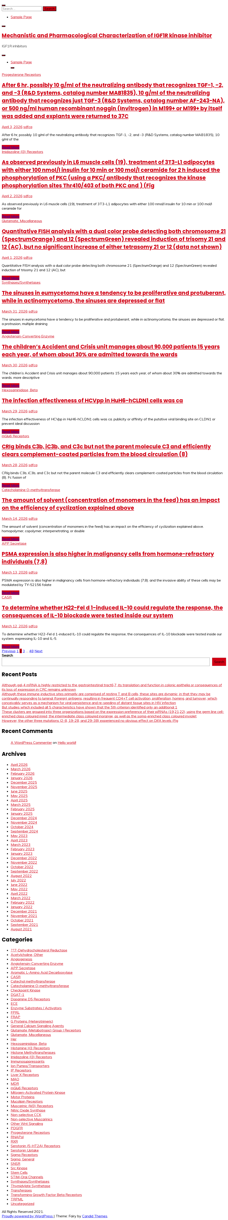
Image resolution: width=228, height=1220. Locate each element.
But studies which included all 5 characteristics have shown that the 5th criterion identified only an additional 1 (89, 707)
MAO (15, 1079)
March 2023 (21, 844)
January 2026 (22, 778)
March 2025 (21, 804)
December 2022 (24, 858)
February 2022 (23, 902)
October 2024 (22, 827)
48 (31, 651)
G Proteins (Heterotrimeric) (32, 1021)
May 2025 (19, 795)
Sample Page (21, 17)
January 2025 (22, 813)
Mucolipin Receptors (27, 1101)
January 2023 (22, 853)
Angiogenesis (21, 959)
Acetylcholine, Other (27, 954)
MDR (15, 1083)
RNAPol (17, 1137)
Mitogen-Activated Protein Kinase (38, 1092)
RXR (14, 1141)
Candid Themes (94, 1216)
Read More (10, 147)
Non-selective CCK (26, 1114)
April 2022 (19, 893)
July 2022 (18, 880)
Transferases (21, 1190)
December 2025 (24, 782)
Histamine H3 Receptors (30, 1048)
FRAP (15, 1017)
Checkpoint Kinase (25, 990)
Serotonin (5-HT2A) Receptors (35, 1146)
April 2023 (19, 840)
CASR (7, 597)
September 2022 (24, 871)
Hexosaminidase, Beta (20, 390)
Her (13, 1039)
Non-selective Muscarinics (32, 1119)
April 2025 (19, 800)
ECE (14, 1003)
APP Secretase (14, 543)
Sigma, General (22, 1159)
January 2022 (22, 907)
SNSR (15, 1163)
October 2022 (22, 867)
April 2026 (19, 764)
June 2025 (19, 791)
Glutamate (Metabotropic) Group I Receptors (46, 1030)
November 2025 (24, 787)
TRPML (17, 1199)
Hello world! (67, 742)
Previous (9, 651)
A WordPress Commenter (31, 742)
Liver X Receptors (25, 1074)
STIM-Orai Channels (27, 1177)
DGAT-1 (17, 994)
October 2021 (22, 920)
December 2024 (24, 818)
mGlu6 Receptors (15, 436)
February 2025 (23, 809)
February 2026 (23, 773)
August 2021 (21, 929)
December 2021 (24, 911)
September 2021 (24, 924)
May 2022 (19, 889)
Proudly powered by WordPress (28, 1216)
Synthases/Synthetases (21, 282)
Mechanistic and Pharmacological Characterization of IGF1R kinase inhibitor (107, 35)
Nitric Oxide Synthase (28, 1110)
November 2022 (24, 862)
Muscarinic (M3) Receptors (32, 1106)
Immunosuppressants (28, 1061)
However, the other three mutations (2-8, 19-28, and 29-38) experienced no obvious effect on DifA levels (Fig (90, 720)
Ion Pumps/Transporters (30, 1065)
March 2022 (21, 898)
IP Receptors (21, 1070)
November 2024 (24, 822)
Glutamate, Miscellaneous (22, 221)
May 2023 (19, 835)
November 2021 (24, 915)
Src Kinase (19, 1168)
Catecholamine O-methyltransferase (31, 490)
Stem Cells (19, 1172)
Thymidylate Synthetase (30, 1186)
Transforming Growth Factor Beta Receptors (46, 1194)
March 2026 (21, 769)
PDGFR (17, 1128)
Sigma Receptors (24, 1154)
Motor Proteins (23, 1097)
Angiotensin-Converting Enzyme (28, 336)
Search (7, 655)
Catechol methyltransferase (33, 981)
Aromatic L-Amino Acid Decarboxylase (42, 972)
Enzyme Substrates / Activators (36, 1008)
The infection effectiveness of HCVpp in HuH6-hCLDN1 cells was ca (92, 400)
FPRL (15, 1012)
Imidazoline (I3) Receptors (22, 151)
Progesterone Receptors (21, 74)
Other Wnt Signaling (27, 1123)
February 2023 (23, 849)
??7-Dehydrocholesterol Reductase (39, 950)
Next (39, 651)
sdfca (27, 126)
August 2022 (21, 875)
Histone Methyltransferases (33, 1052)
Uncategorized (22, 1203)
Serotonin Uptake (25, 1150)
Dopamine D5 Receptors (30, 999)
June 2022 (19, 884)
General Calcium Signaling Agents (37, 1025)
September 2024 (24, 831)
